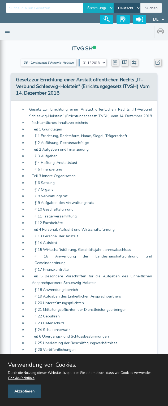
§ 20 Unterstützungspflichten (59, 302)
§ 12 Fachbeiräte (49, 222)
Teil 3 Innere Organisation (54, 175)
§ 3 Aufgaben (46, 156)
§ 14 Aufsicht (46, 242)
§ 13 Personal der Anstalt (56, 236)
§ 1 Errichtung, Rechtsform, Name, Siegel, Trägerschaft (81, 135)
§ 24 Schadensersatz (52, 329)
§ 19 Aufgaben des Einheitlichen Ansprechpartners (78, 296)
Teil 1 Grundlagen (47, 129)
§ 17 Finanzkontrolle (52, 269)
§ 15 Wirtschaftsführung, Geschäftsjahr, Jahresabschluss (83, 249)
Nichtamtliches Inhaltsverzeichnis (60, 122)
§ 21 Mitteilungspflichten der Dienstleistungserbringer (80, 309)
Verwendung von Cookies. (42, 365)
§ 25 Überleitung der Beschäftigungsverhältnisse (76, 343)
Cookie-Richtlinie (21, 378)
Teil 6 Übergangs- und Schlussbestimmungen (70, 336)
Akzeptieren (24, 391)
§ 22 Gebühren (47, 316)
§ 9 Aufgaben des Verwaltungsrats (64, 202)
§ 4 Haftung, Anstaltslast (56, 162)
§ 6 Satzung (45, 182)
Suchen (151, 8)
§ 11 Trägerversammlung (56, 216)
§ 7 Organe (44, 189)
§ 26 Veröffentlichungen (55, 349)
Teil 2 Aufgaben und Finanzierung (60, 149)
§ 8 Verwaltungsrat (51, 196)
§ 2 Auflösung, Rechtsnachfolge (62, 142)
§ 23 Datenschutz (49, 323)
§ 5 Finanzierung (48, 169)
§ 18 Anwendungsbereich (56, 289)
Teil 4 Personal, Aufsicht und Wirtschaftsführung (73, 229)
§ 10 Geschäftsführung (54, 209)
